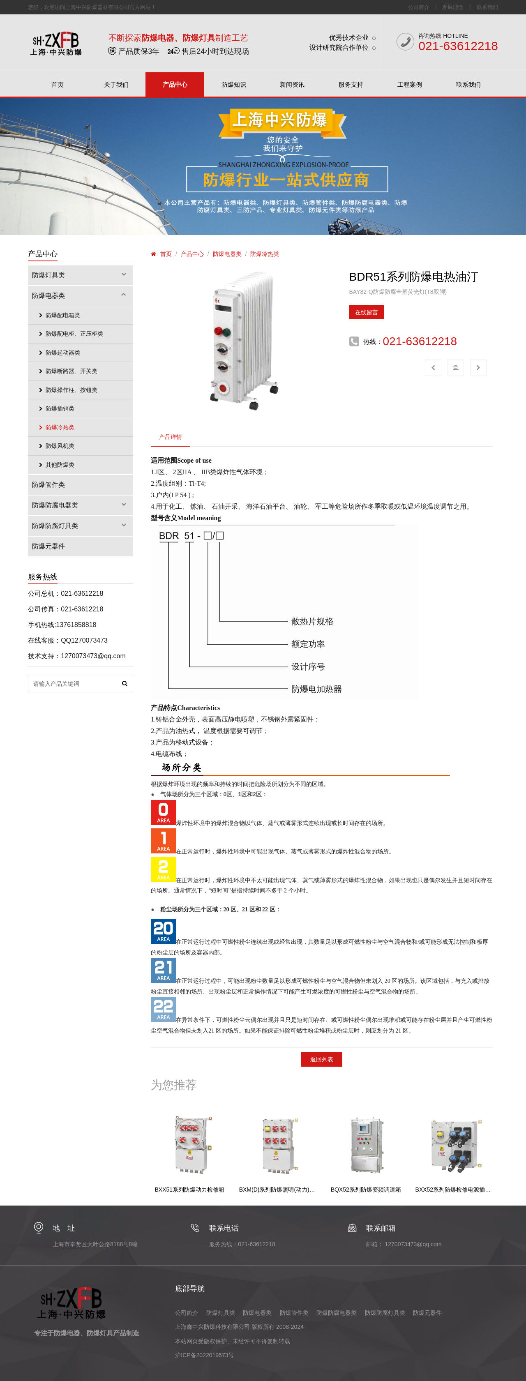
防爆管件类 (48, 484)
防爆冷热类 (264, 254)
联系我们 (487, 7)
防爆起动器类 (58, 352)
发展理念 (453, 7)
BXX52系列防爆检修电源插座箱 (454, 1189)
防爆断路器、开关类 (66, 371)
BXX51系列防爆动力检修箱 (189, 1189)
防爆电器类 (227, 254)
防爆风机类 (55, 446)
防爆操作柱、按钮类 (66, 390)
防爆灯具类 (80, 275)
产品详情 (170, 436)
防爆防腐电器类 (80, 505)
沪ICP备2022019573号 (204, 1355)
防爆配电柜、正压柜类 (69, 333)
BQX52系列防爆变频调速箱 (366, 1189)
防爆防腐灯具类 (80, 525)
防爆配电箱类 (58, 315)
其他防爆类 (55, 464)
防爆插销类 (55, 408)
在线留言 (366, 312)
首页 (166, 254)
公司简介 (418, 7)
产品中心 (192, 254)
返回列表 (321, 1059)
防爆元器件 (48, 546)
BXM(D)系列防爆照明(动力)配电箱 (277, 1189)
